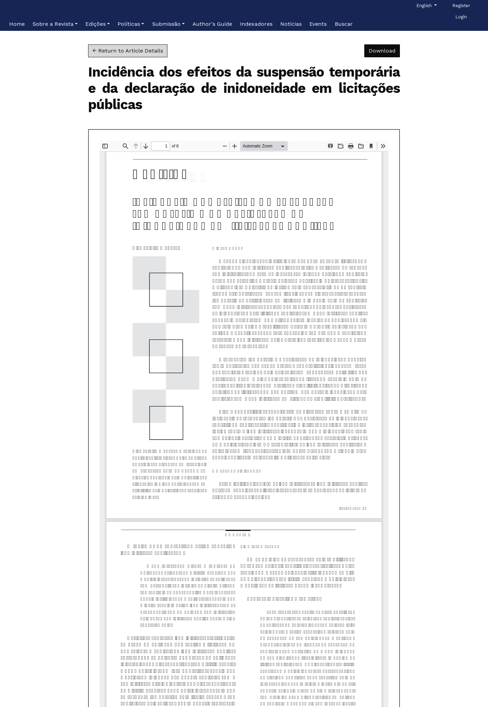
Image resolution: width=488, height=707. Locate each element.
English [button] (426, 5)
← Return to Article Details (128, 50)
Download (384, 50)
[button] (55, 24)
